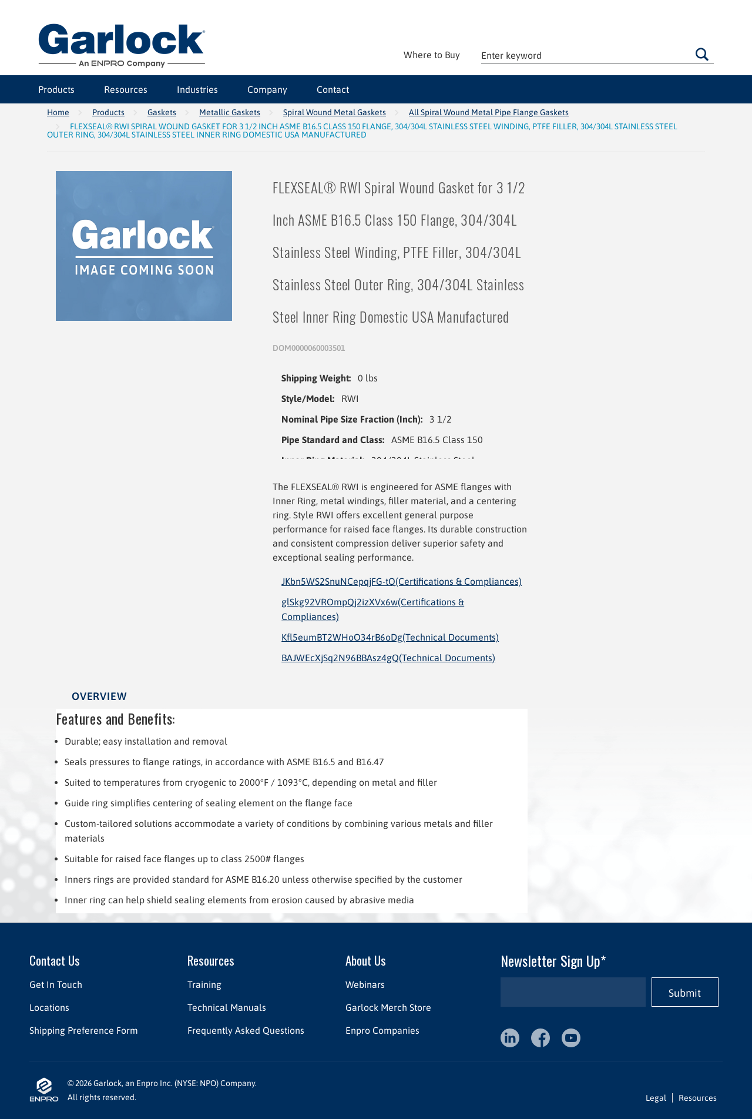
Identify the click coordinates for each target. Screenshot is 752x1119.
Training (204, 984)
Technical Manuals (226, 1007)
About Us (365, 960)
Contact (333, 89)
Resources (125, 89)
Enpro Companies (382, 1030)
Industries (197, 89)
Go (702, 54)
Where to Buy (432, 54)
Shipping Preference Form (83, 1030)
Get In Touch (55, 984)
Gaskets (161, 112)
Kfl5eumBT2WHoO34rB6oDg (390, 637)
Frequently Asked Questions (245, 1030)
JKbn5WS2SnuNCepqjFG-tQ (401, 581)
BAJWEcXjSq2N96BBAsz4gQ (388, 657)
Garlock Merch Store (388, 1007)
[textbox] (597, 55)
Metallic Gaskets (229, 112)
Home (58, 112)
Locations (49, 1007)
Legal (656, 1098)
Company (267, 89)
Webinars (365, 984)
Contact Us (54, 960)
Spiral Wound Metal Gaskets (334, 112)
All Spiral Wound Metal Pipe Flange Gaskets (489, 112)
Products (56, 89)
